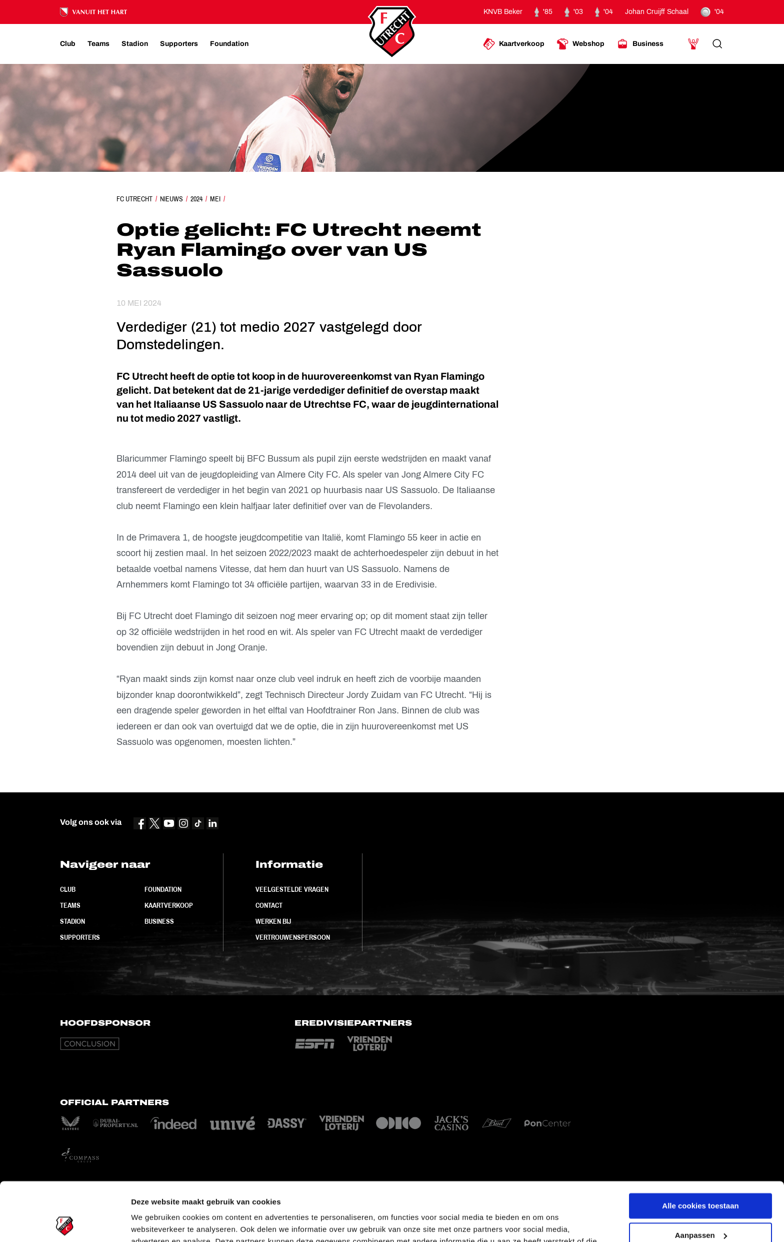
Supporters (80, 937)
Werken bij (273, 921)
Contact (269, 905)
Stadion (72, 921)
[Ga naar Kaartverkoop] (513, 44)
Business (159, 921)
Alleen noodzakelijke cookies (700, 1206)
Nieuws (171, 198)
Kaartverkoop (168, 905)
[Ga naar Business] (640, 44)
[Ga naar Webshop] (580, 44)
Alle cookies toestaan (700, 1147)
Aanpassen (701, 1176)
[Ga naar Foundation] (229, 44)
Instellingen (152, 1222)
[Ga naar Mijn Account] (694, 44)
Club (68, 889)
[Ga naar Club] (68, 44)
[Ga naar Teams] (99, 44)
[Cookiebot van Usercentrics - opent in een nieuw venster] (64, 1222)
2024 (196, 198)
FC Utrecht (134, 198)
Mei (215, 198)
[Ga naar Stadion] (135, 44)
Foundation (163, 889)
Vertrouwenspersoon (293, 937)
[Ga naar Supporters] (179, 44)
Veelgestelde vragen (292, 889)
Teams (70, 905)
